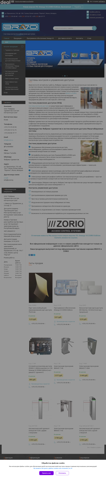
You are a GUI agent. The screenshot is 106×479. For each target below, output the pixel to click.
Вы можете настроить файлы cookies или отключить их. (52, 468)
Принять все (46, 473)
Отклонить (62, 473)
